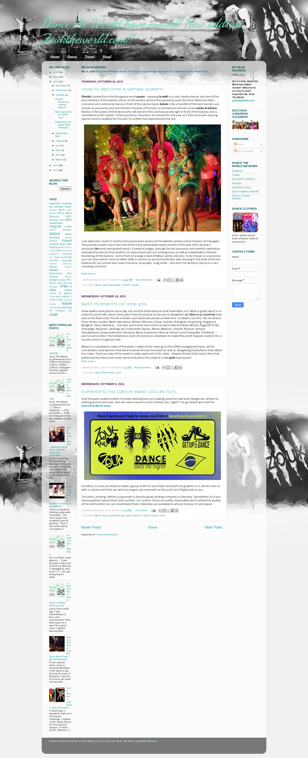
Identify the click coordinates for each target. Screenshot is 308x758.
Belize (62, 210)
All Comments (244, 151)
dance (98, 285)
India (59, 251)
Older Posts (213, 527)
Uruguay (60, 311)
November (62, 90)
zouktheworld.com (242, 100)
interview (67, 254)
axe (51, 207)
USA (70, 311)
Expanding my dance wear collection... (129, 392)
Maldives (67, 264)
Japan (57, 257)
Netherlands (55, 273)
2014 (56, 77)
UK (50, 311)
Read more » (88, 273)
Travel (90, 56)
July (58, 145)
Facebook (237, 171)
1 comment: (141, 510)
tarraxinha (68, 300)
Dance (72, 56)
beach (68, 207)
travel (154, 515)
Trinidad (52, 308)
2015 (55, 72)
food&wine (54, 247)
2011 (55, 170)
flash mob (108, 373)
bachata (58, 207)
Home (54, 56)
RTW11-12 (66, 286)
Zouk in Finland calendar (241, 197)
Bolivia (60, 213)
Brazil (98, 515)
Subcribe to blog (241, 187)
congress (55, 226)
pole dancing (117, 515)
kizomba (67, 257)
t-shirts (146, 515)
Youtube (236, 183)
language (67, 260)
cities (68, 220)
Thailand (52, 304)
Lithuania (53, 264)
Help (138, 500)
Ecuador (68, 238)
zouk (118, 373)
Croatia (68, 227)
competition (56, 223)
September (62, 133)
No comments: (144, 280)
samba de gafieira (60, 293)
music (68, 267)
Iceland (52, 251)
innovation (67, 251)
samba (135, 285)
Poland (52, 283)
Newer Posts (91, 527)
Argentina (54, 203)
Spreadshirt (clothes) (243, 179)
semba (52, 297)
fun (63, 247)
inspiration (54, 254)
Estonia (53, 241)
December (62, 85)
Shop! (106, 56)
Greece (68, 248)
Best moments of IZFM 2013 (114, 304)
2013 (56, 81)
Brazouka (54, 217)
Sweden (66, 297)
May (58, 150)
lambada (53, 260)
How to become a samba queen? (122, 89)
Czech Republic (60, 230)
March (59, 159)
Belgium (53, 210)
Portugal (53, 287)
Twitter (236, 175)
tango (60, 300)
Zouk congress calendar (245, 191)
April (59, 155)
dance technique (112, 285)
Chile (61, 220)
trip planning (64, 307)
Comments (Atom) (107, 534)
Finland (126, 285)
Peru (69, 280)
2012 (56, 165)
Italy (51, 257)
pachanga (62, 280)
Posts (239, 144)
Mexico (53, 267)
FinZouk (54, 244)
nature (53, 270)
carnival (53, 220)
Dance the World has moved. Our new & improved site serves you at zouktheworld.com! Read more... (152, 71)
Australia (67, 203)
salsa (129, 515)
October (60, 95)
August (60, 141)
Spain (58, 297)
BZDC (69, 217)
